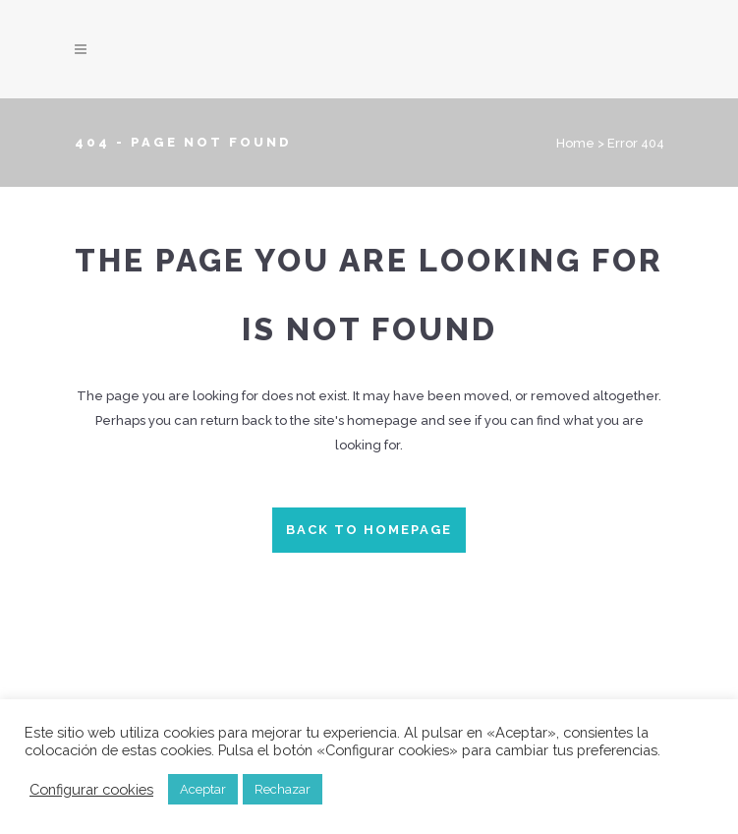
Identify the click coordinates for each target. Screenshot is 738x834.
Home (575, 143)
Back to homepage (369, 529)
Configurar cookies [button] (91, 789)
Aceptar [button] (203, 789)
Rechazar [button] (283, 789)
